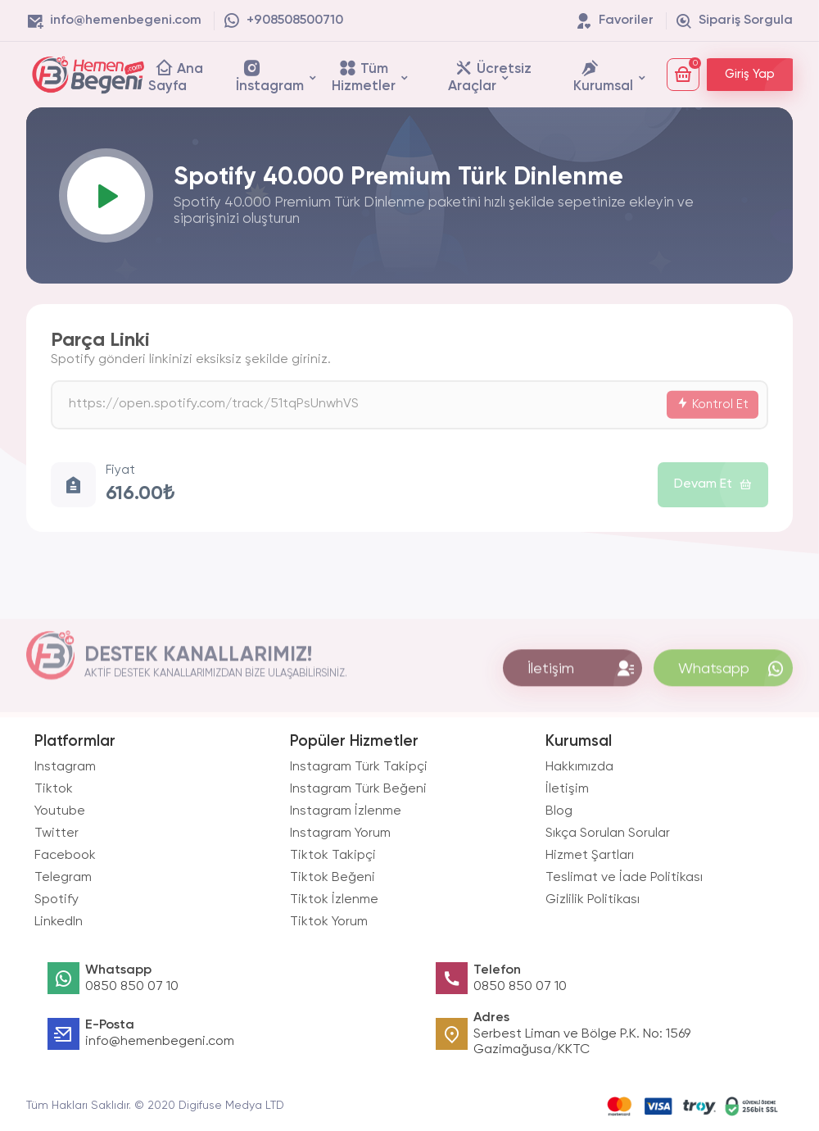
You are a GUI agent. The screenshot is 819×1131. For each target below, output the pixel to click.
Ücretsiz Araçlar (490, 75)
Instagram (65, 767)
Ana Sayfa (175, 75)
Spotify (56, 899)
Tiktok (53, 789)
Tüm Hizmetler (364, 75)
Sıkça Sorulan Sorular (607, 833)
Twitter (56, 833)
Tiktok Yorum (329, 922)
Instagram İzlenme (345, 811)
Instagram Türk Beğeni (358, 789)
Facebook (65, 855)
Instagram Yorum (340, 833)
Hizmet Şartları (589, 855)
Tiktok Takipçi (333, 855)
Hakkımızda (579, 767)
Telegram (63, 877)
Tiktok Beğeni (332, 877)
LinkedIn (58, 922)
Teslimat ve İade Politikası (624, 877)
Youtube (59, 811)
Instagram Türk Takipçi (359, 767)
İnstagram (270, 75)
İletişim (567, 789)
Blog (558, 811)
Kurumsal (603, 75)
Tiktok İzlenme (334, 899)
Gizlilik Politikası (592, 899)
